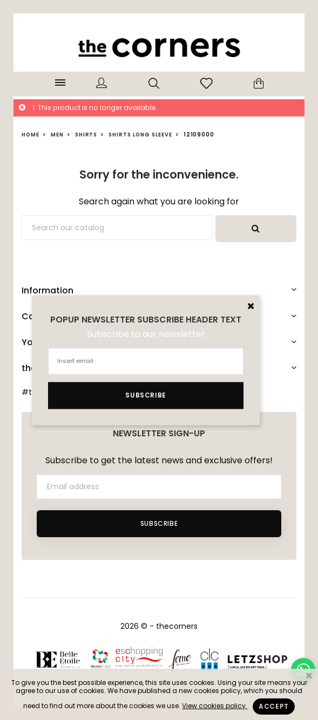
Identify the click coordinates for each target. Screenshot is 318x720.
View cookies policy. (214, 705)
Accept (274, 706)
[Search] (117, 227)
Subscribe (159, 523)
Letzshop (257, 660)
